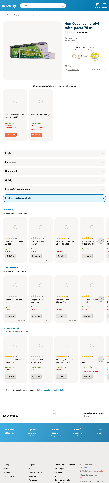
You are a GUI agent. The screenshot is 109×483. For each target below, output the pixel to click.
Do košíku (11, 135)
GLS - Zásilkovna (71, 38)
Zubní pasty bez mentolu (48, 410)
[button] (104, 5)
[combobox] (43, 5)
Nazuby (6, 15)
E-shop (14, 15)
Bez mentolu (36, 15)
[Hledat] (62, 5)
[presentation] (15, 101)
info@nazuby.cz (94, 433)
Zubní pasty (24, 15)
